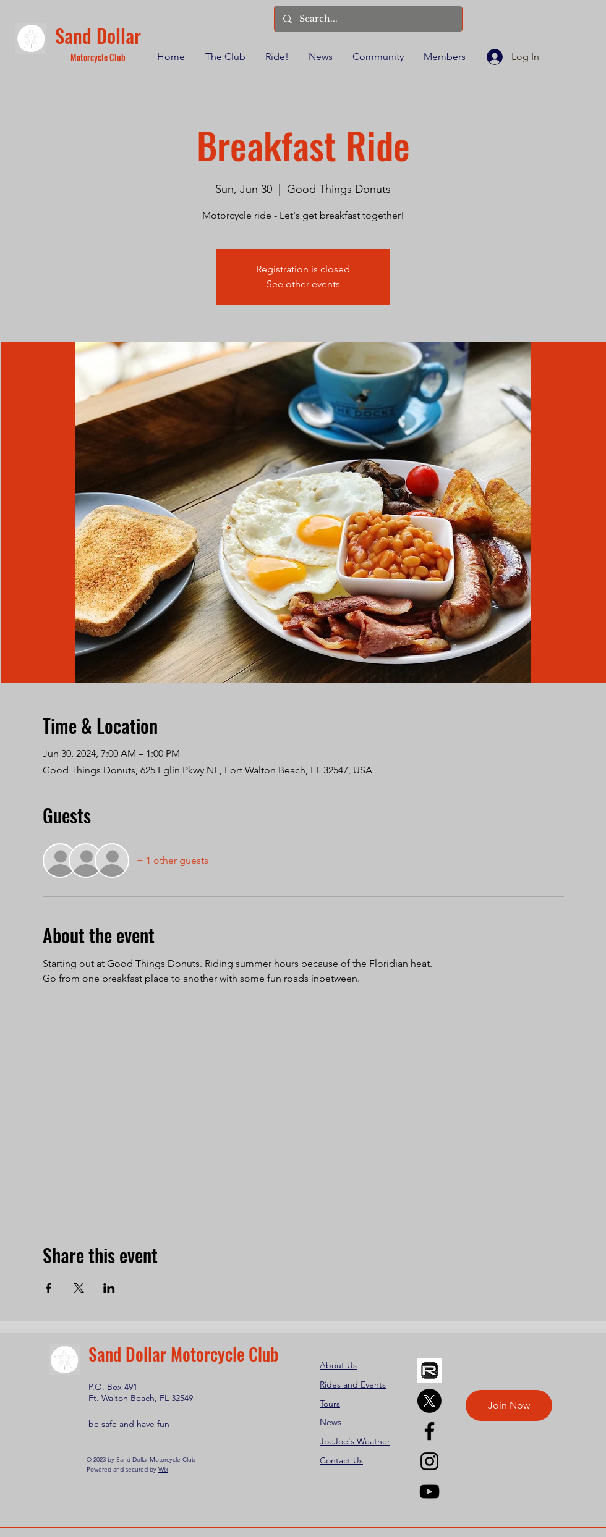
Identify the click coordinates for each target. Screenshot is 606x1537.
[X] (429, 1401)
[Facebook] (429, 1431)
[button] (224, 56)
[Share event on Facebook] (48, 1288)
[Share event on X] (79, 1288)
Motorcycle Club (98, 57)
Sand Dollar (98, 35)
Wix (163, 1469)
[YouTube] (429, 1492)
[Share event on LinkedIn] (109, 1288)
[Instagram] (429, 1461)
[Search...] (367, 19)
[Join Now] (509, 1405)
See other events (303, 284)
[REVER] (429, 1370)
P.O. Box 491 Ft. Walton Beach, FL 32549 (140, 1392)
